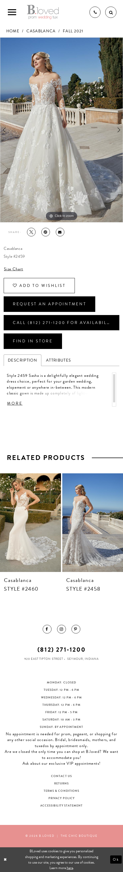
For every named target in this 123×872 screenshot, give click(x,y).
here (70, 868)
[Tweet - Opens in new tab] (31, 232)
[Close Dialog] (5, 859)
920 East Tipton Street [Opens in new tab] (43, 659)
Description (22, 360)
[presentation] (30, 522)
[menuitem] (47, 629)
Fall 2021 (73, 31)
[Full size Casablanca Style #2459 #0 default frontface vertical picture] (61, 130)
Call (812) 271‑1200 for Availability (64, 323)
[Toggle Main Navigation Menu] (12, 12)
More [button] (15, 403)
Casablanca (41, 31)
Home (12, 31)
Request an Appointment (49, 304)
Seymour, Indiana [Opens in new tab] (82, 659)
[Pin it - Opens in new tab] (45, 232)
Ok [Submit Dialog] (116, 859)
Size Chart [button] (13, 269)
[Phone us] (95, 12)
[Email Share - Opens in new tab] (60, 232)
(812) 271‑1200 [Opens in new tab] (61, 649)
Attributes (58, 360)
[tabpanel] (61, 130)
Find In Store (33, 341)
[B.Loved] (43, 12)
